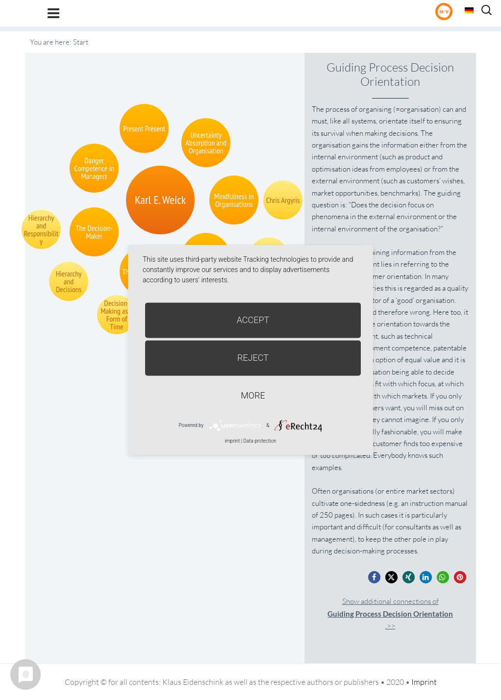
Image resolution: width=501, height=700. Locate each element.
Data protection (259, 441)
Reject (253, 357)
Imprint (424, 682)
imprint (232, 441)
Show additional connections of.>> (390, 613)
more (253, 395)
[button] (374, 577)
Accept (253, 320)
